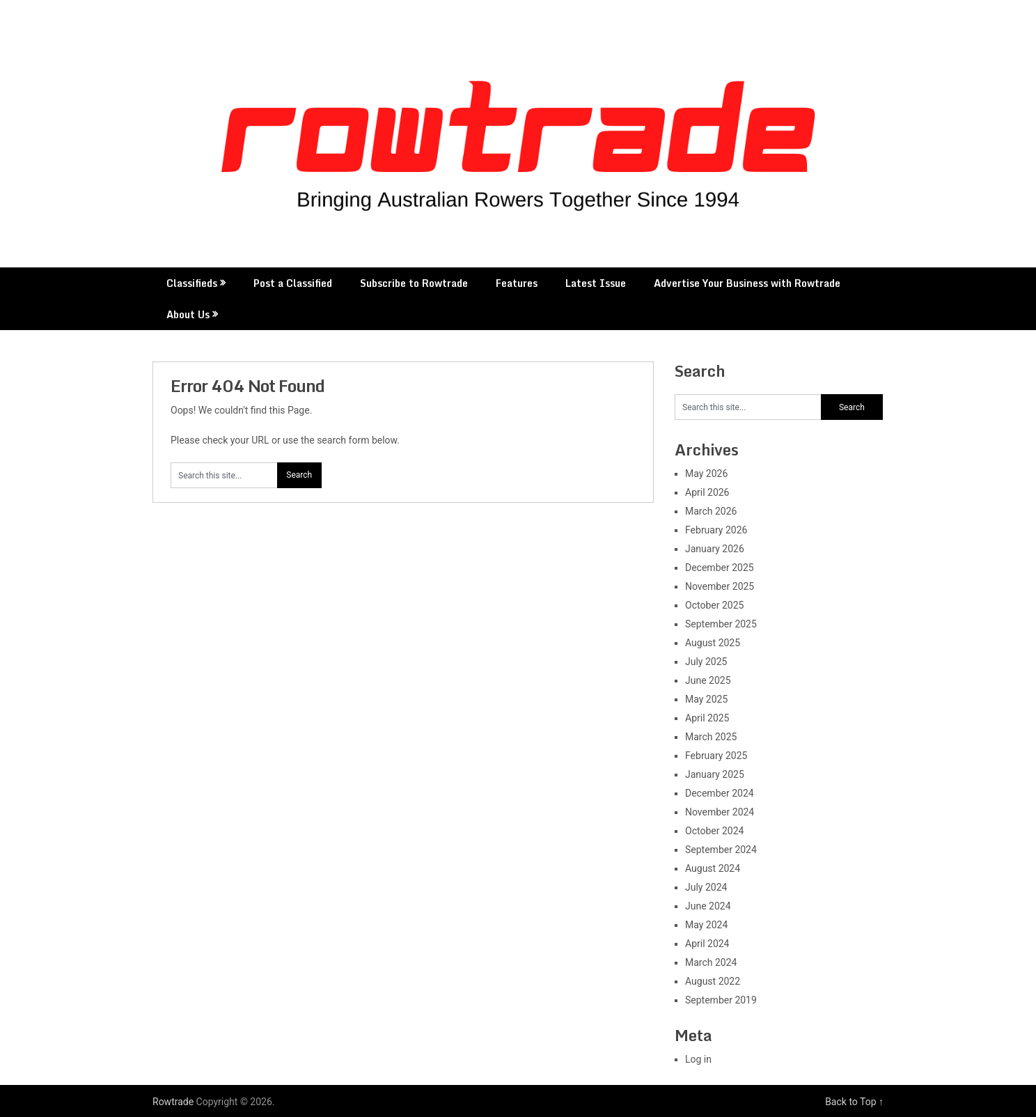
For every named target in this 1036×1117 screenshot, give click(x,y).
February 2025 (716, 755)
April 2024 (707, 943)
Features (516, 283)
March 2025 (711, 736)
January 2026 (714, 548)
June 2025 (708, 680)
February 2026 (716, 530)
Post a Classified (292, 283)
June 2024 (708, 906)
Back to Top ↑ (854, 1101)
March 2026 (711, 511)
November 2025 (719, 586)
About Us (188, 314)
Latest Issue (595, 283)
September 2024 (721, 849)
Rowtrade (173, 1101)
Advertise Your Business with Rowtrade (747, 283)
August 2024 (712, 868)
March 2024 (711, 962)
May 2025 (706, 699)
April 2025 (707, 718)
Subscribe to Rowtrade (414, 283)
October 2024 (714, 830)
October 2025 (714, 605)
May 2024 (706, 924)
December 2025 (719, 567)
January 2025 (714, 774)
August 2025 (712, 642)
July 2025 (706, 661)
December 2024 (719, 793)
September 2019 (721, 1000)
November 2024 (719, 812)
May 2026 (706, 473)
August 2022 (712, 981)
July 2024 (706, 887)
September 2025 (721, 624)
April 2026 (707, 492)
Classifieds (191, 283)
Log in (698, 1059)
